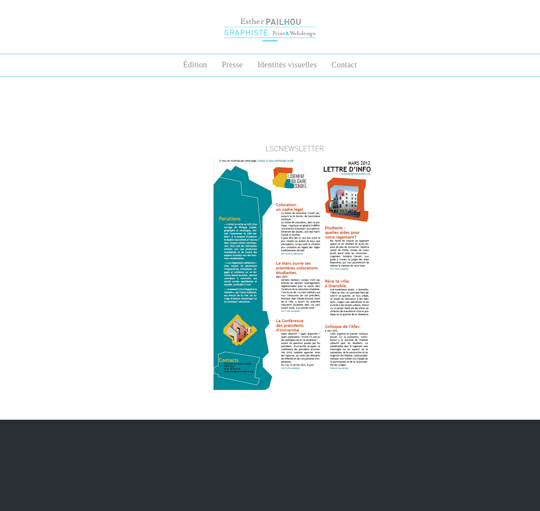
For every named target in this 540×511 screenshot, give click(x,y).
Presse (232, 64)
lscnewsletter (294, 148)
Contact (344, 64)
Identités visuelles (287, 64)
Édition (195, 64)
